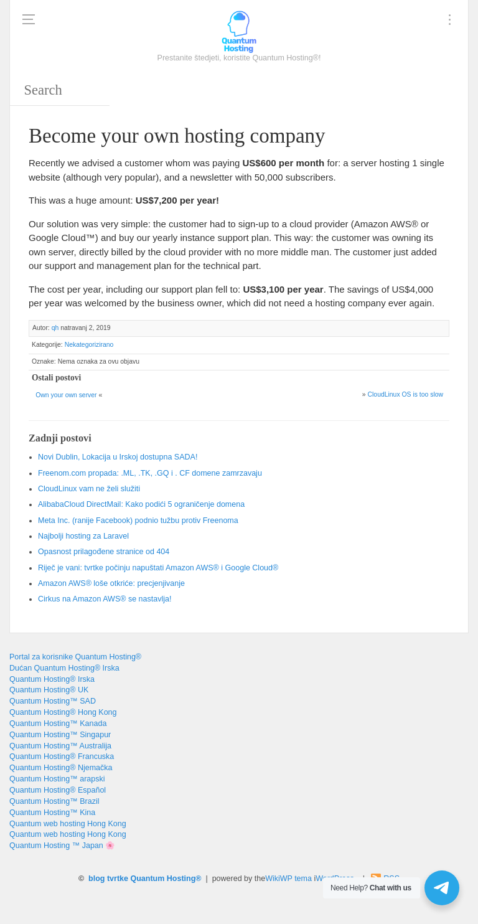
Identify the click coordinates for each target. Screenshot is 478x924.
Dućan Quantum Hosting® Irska (64, 668)
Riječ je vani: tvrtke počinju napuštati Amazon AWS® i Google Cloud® (158, 567)
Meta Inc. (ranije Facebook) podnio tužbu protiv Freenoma (138, 520)
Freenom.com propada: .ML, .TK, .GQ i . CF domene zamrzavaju (150, 473)
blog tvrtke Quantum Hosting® (144, 878)
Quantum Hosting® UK (48, 690)
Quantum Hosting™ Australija (60, 746)
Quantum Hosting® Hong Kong (63, 712)
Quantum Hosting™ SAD (52, 701)
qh (55, 327)
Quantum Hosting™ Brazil (54, 801)
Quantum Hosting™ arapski (57, 779)
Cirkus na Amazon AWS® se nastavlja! (104, 599)
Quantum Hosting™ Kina (52, 812)
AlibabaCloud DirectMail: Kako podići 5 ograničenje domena (141, 504)
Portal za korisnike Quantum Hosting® (75, 657)
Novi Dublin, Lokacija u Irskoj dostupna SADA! (117, 457)
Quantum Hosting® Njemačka (61, 767)
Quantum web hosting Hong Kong (67, 823)
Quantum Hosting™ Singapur (60, 734)
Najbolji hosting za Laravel (83, 536)
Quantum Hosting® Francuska (61, 756)
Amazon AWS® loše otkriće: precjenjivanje (111, 583)
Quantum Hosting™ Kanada (57, 723)
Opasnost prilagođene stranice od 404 (103, 551)
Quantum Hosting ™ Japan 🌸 (62, 845)
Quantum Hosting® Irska (52, 679)
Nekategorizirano (89, 344)
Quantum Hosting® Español (57, 790)
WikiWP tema (288, 878)
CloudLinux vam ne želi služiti (89, 488)
